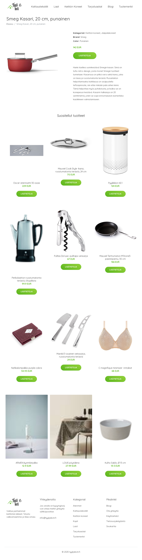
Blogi (110, 8)
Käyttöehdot (112, 519)
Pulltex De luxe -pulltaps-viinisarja (71, 259)
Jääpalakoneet (108, 36)
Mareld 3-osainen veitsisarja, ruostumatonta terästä (71, 358)
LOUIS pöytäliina (71, 466)
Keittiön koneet (73, 8)
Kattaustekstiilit (39, 8)
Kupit (75, 524)
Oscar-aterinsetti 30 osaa (26, 186)
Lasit (56, 8)
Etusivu (10, 27)
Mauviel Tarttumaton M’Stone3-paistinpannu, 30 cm (115, 261)
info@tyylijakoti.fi (48, 521)
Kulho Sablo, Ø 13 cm (115, 466)
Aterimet (77, 509)
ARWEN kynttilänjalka (26, 466)
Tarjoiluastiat (95, 8)
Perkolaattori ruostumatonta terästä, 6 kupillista (26, 282)
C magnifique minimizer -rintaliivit (115, 371)
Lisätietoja (85, 59)
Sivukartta (111, 529)
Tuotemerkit (126, 8)
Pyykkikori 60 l (115, 186)
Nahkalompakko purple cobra (26, 371)
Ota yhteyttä (112, 514)
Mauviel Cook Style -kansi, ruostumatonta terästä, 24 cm (70, 173)
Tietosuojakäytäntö (115, 524)
